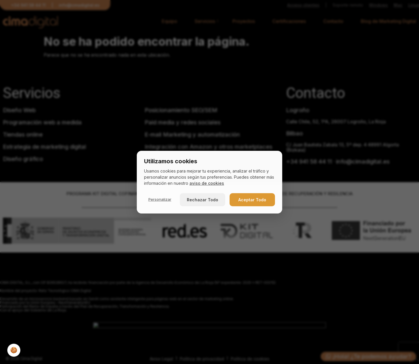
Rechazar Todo (202, 199)
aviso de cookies (206, 183)
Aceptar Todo (252, 199)
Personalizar (159, 199)
